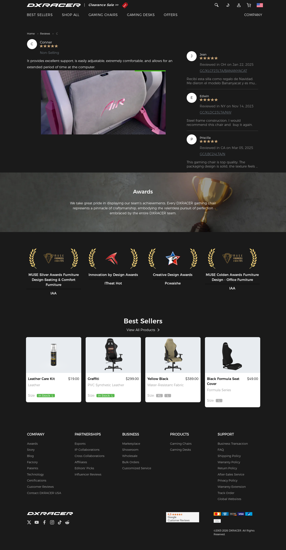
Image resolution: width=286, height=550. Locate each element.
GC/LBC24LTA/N (212, 154)
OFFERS (171, 15)
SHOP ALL (70, 15)
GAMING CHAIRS (103, 15)
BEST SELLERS (40, 15)
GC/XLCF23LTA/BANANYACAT (223, 71)
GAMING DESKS (141, 15)
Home (31, 33)
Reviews (45, 33)
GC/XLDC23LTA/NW (215, 112)
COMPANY (253, 15)
